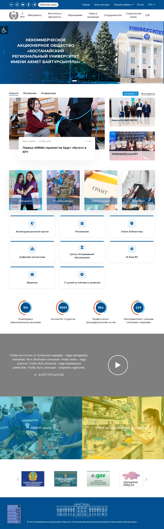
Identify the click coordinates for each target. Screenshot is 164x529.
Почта (140, 4)
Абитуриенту (35, 15)
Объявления (29, 93)
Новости (13, 93)
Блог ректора (102, 4)
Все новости (148, 93)
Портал (86, 4)
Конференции (48, 93)
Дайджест (130, 93)
